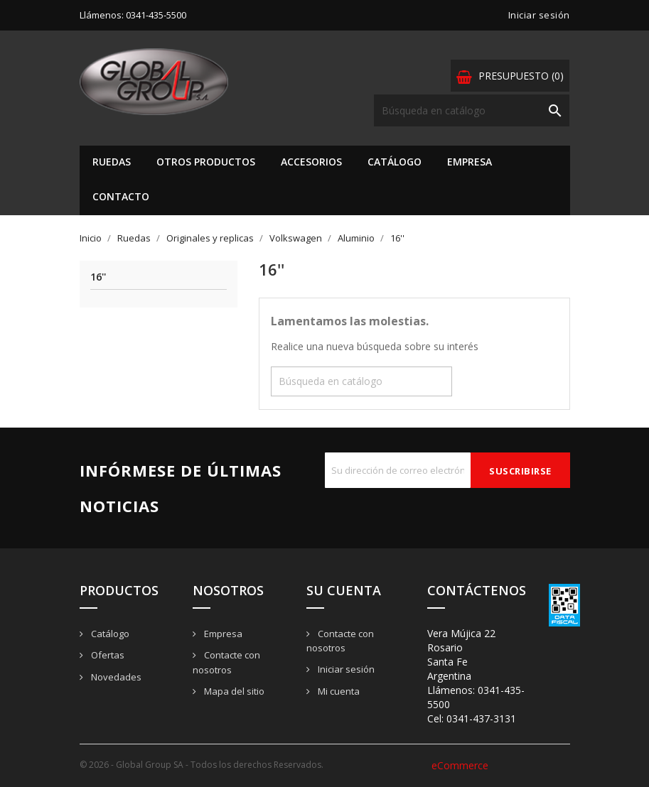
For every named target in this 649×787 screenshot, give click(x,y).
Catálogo (395, 161)
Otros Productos (205, 161)
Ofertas (106, 654)
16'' (98, 277)
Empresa (469, 161)
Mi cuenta (338, 691)
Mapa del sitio (233, 691)
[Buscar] (471, 110)
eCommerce (459, 765)
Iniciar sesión (345, 669)
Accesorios (311, 161)
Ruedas (111, 161)
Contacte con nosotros (340, 641)
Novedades (115, 677)
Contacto (120, 196)
